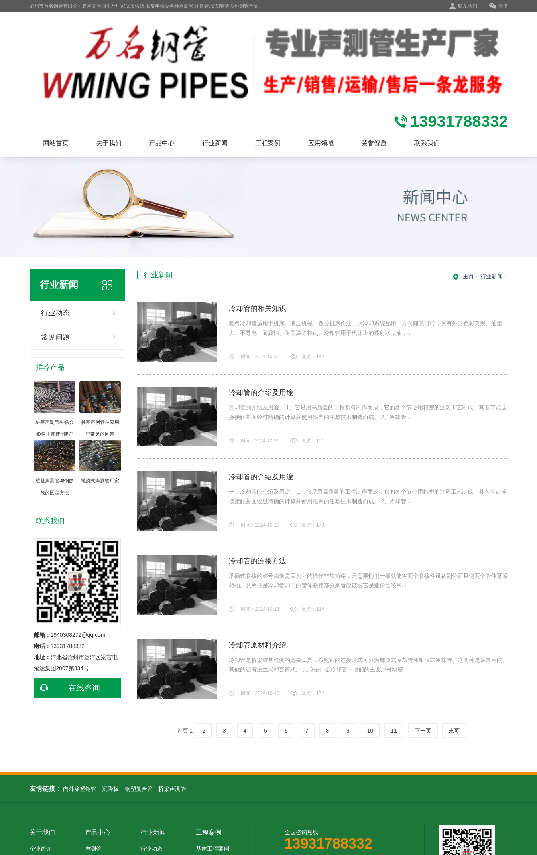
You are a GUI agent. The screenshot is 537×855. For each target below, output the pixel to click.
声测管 (93, 848)
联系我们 (467, 6)
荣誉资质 (374, 143)
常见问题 (55, 337)
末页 (454, 730)
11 (394, 730)
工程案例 (268, 143)
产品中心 (162, 143)
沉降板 (110, 789)
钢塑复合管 (139, 789)
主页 (468, 276)
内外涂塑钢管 (79, 789)
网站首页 (56, 143)
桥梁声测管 (172, 789)
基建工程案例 (212, 848)
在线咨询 (67, 688)
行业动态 (55, 313)
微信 (498, 6)
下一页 (423, 730)
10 (370, 730)
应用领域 (321, 143)
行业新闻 (215, 143)
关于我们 (109, 143)
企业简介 (41, 848)
